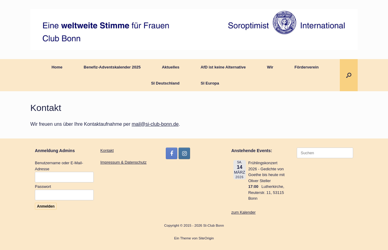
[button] (349, 75)
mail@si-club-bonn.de (155, 124)
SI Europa (210, 83)
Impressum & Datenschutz (123, 162)
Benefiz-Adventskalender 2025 (112, 67)
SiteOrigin (206, 238)
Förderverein (307, 67)
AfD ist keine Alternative (223, 67)
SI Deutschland (165, 83)
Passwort (43, 186)
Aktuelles (170, 67)
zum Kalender (243, 212)
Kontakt (107, 150)
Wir (270, 67)
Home (57, 67)
